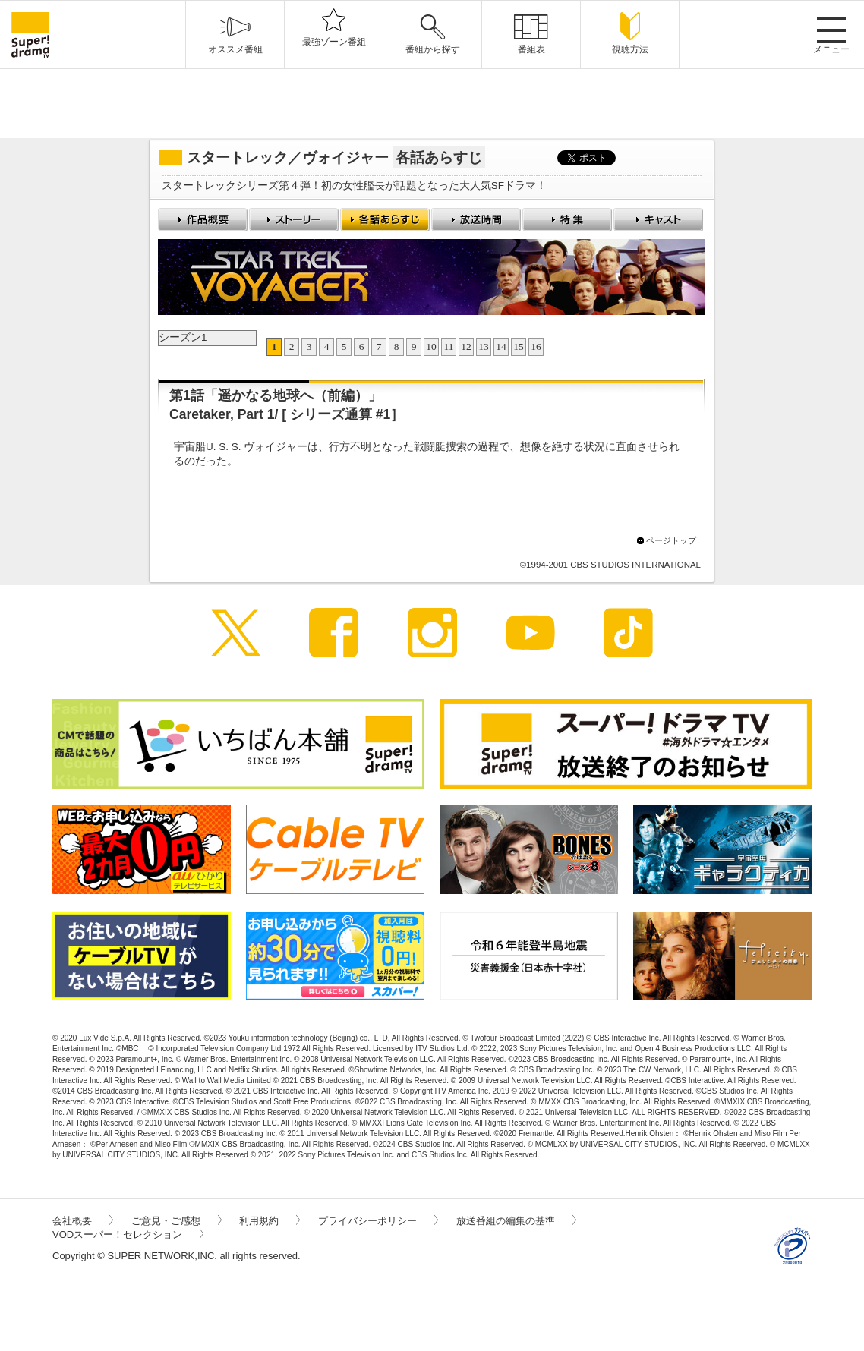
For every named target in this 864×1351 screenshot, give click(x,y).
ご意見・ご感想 (176, 1221)
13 (483, 346)
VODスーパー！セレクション (127, 1234)
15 (518, 346)
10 (431, 346)
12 (466, 346)
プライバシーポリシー (378, 1221)
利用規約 (269, 1221)
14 (501, 346)
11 (449, 346)
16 (536, 346)
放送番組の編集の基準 (516, 1221)
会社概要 (82, 1221)
